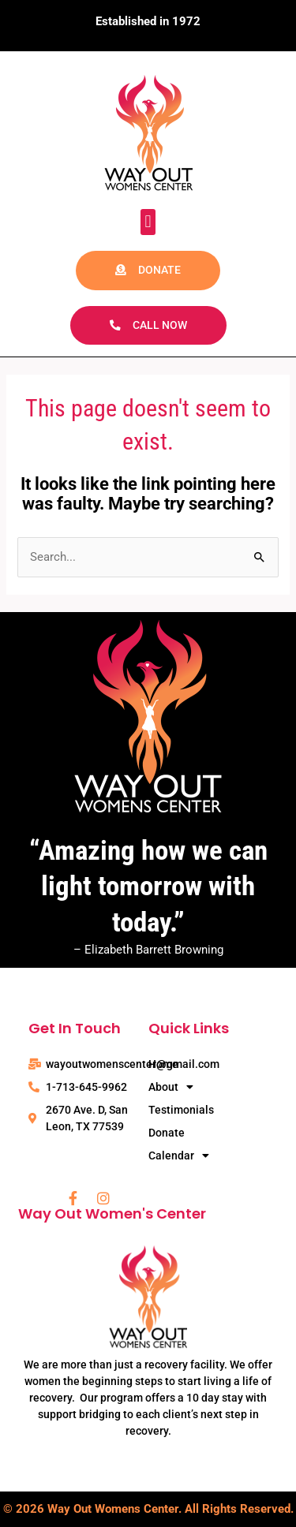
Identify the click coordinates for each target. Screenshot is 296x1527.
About (170, 1087)
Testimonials (181, 1109)
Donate (166, 1132)
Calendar (178, 1156)
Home (163, 1064)
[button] (148, 222)
